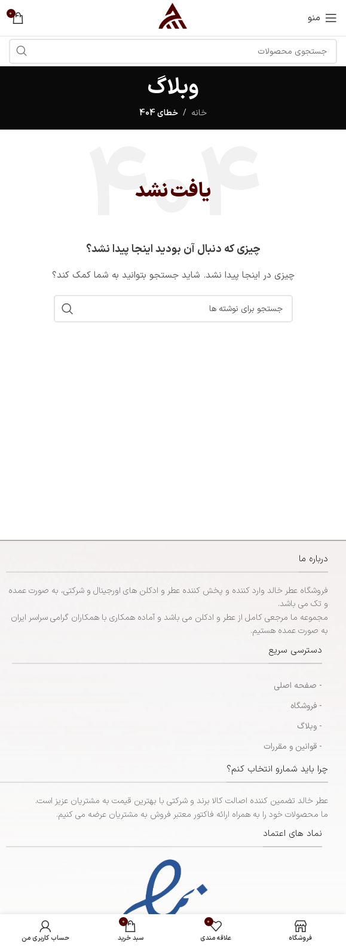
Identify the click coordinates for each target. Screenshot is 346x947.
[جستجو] (173, 308)
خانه (199, 113)
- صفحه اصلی (298, 685)
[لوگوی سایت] (173, 17)
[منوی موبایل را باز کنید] (322, 18)
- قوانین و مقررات (293, 746)
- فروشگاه (306, 706)
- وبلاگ (309, 726)
